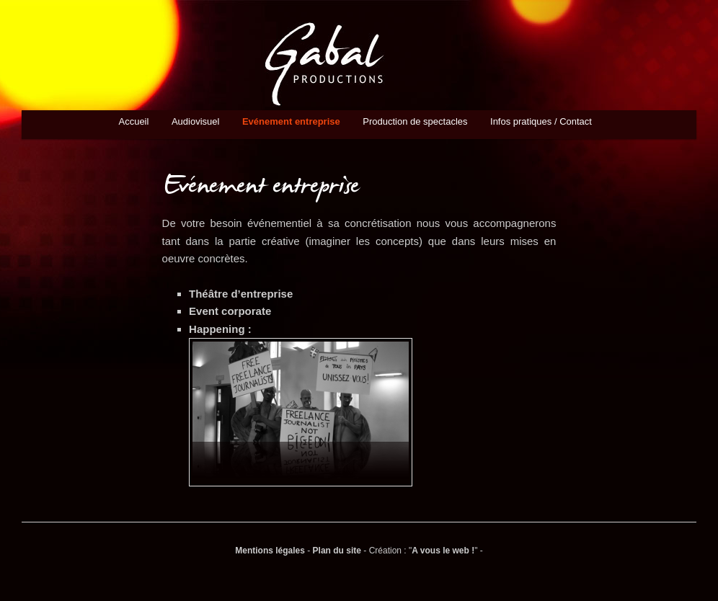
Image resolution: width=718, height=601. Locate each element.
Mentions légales (270, 551)
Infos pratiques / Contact (541, 121)
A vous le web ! (443, 551)
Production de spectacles (415, 121)
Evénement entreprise (291, 121)
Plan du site (337, 551)
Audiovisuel (196, 121)
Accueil (133, 121)
